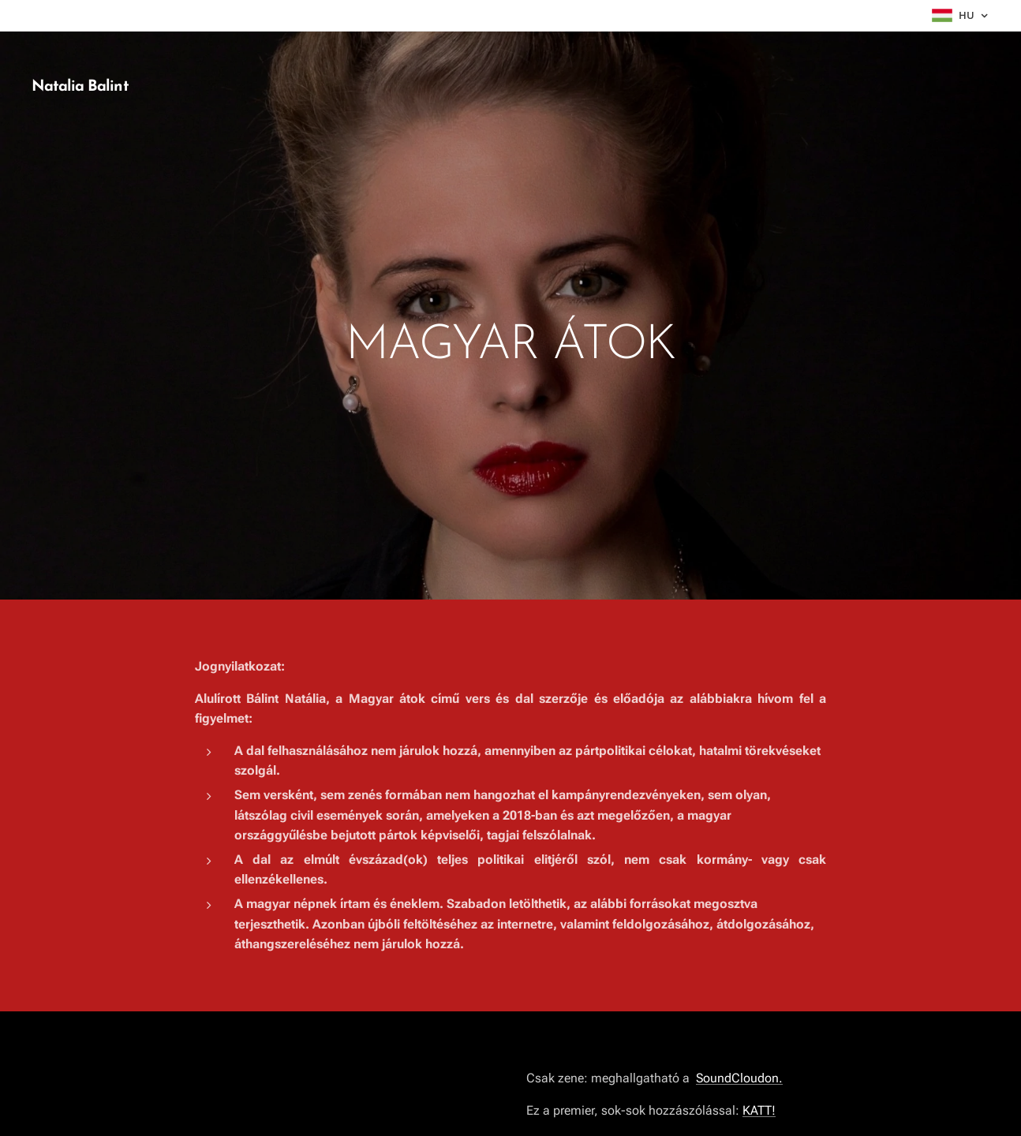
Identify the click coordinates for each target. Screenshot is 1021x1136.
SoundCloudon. (739, 1078)
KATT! (759, 1109)
